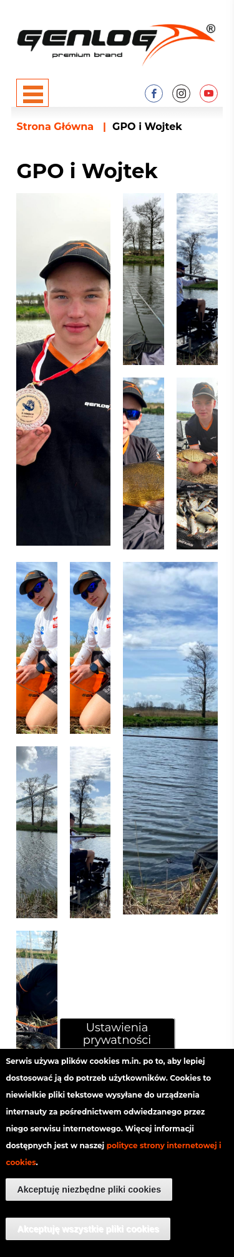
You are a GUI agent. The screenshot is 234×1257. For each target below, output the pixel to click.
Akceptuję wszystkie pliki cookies (88, 1246)
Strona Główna (55, 127)
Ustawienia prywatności (117, 1050)
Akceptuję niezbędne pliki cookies (89, 1206)
